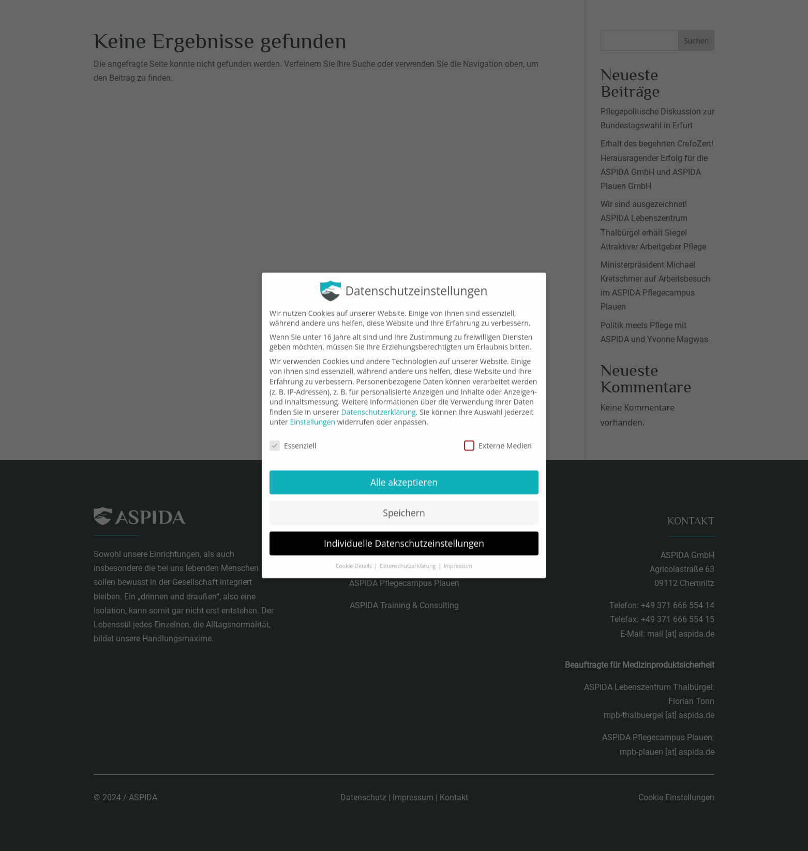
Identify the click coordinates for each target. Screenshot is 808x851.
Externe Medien (498, 438)
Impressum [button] (458, 558)
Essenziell (293, 438)
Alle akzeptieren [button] (404, 474)
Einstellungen (312, 414)
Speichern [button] (404, 504)
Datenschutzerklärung (378, 404)
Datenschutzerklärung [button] (408, 558)
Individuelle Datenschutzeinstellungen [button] (404, 535)
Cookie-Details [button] (354, 558)
